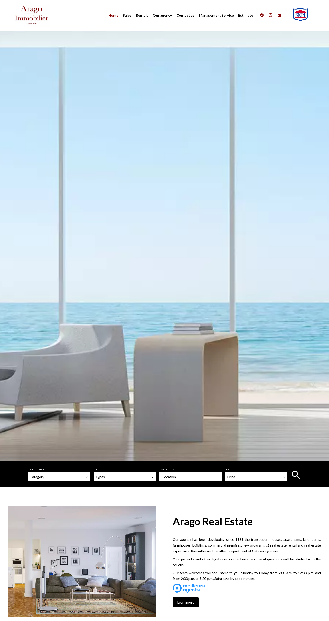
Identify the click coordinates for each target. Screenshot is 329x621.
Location (167, 469)
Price (230, 469)
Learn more (185, 602)
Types (98, 469)
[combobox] (59, 476)
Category (36, 469)
